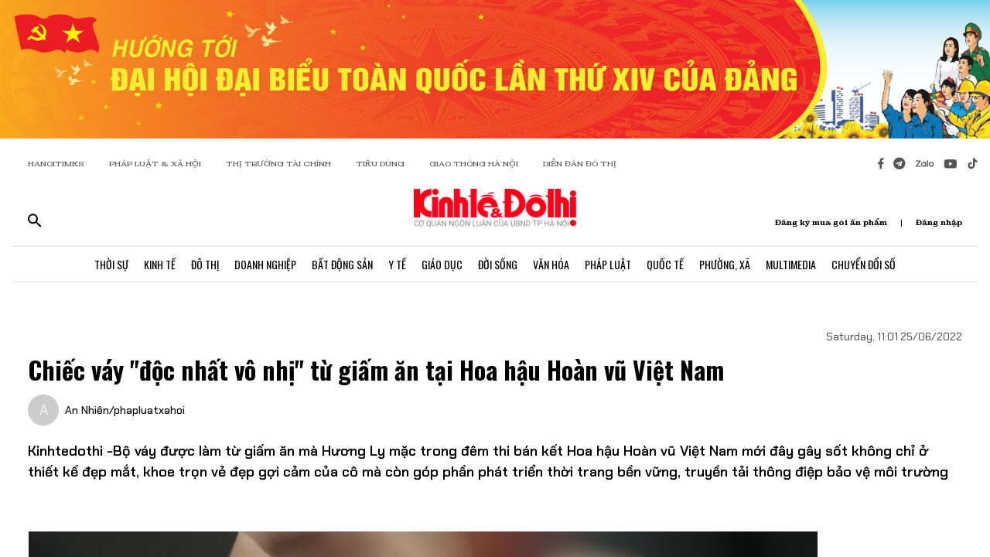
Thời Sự (111, 264)
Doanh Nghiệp (265, 264)
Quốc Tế (665, 264)
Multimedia (791, 264)
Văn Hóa (551, 264)
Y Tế (397, 264)
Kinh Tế (160, 264)
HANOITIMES (56, 164)
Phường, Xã (724, 264)
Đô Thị (205, 264)
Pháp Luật (608, 264)
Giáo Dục (442, 264)
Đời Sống (497, 264)
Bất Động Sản (342, 264)
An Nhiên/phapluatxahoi (125, 410)
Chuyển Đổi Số (863, 264)
